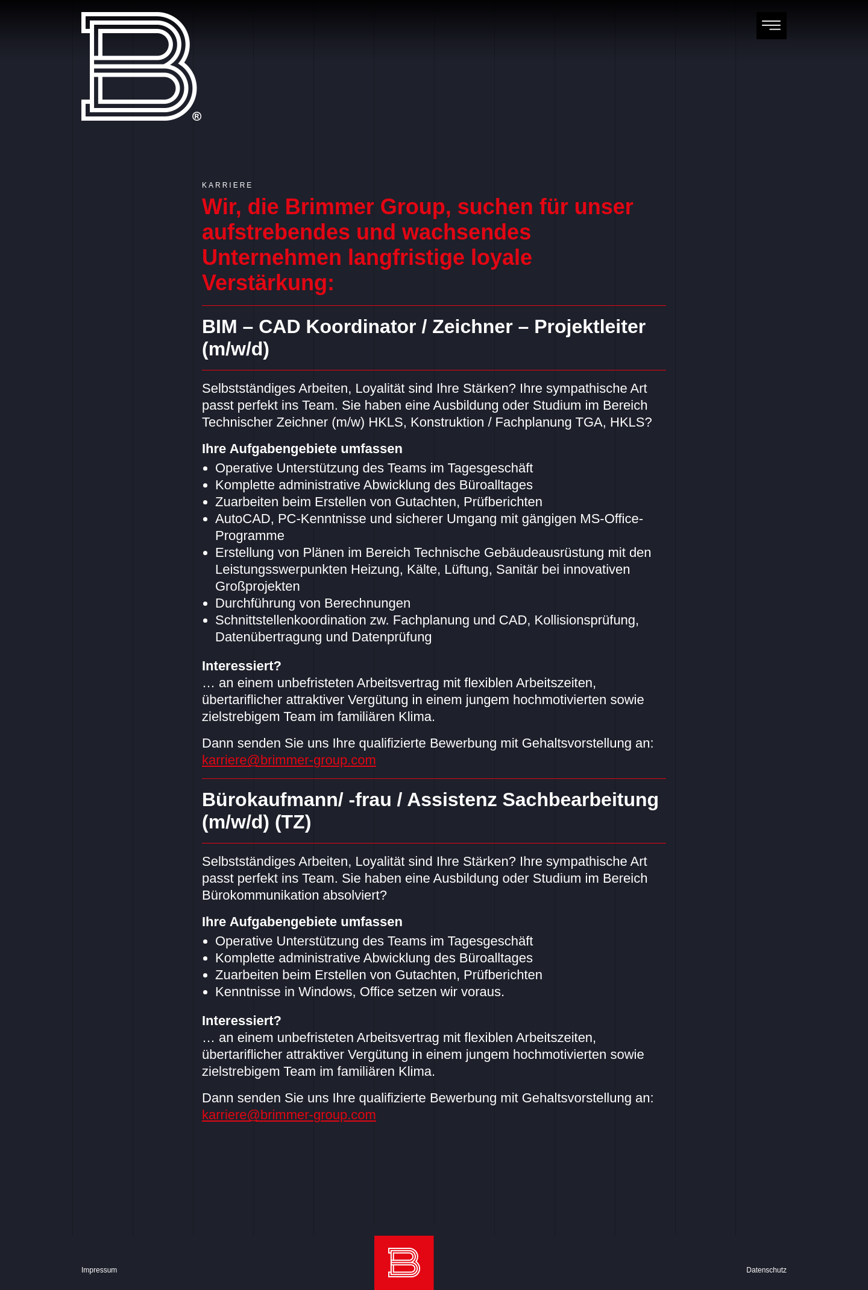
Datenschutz (766, 1270)
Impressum (99, 1270)
